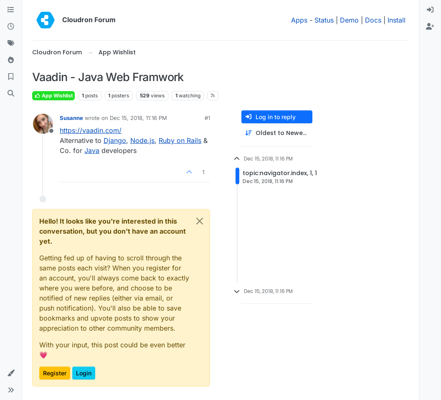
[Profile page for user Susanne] (43, 124)
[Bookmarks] (10, 77)
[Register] (430, 26)
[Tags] (10, 43)
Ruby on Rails (180, 140)
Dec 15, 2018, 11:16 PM (138, 118)
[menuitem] (430, 10)
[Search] (10, 93)
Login (83, 373)
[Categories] (10, 10)
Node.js (142, 140)
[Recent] (10, 26)
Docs (373, 20)
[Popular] (10, 60)
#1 (207, 118)
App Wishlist (53, 95)
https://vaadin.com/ (91, 130)
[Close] (200, 221)
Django (115, 140)
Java (91, 150)
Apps (299, 20)
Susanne (71, 118)
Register (54, 373)
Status (324, 20)
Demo (349, 20)
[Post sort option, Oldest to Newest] (276, 133)
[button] (10, 373)
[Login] (430, 10)
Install (397, 20)
